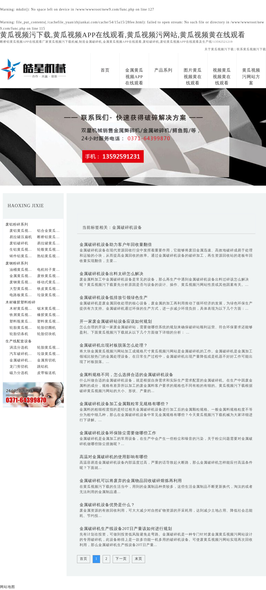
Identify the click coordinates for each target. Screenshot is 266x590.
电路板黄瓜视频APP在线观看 (21, 295)
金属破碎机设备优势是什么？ (107, 505)
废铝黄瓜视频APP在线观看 (21, 231)
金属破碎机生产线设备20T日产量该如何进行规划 (126, 528)
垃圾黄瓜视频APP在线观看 (49, 295)
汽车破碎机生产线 (21, 354)
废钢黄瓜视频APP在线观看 (21, 282)
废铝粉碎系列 (17, 224)
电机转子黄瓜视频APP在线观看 (49, 270)
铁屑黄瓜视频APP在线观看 (21, 315)
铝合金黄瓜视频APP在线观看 (49, 231)
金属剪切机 (46, 360)
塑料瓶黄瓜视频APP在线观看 (21, 321)
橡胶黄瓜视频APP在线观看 (49, 315)
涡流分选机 (19, 347)
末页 (138, 559)
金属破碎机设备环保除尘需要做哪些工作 (118, 433)
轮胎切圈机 (46, 328)
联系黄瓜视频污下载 (251, 49)
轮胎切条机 (19, 334)
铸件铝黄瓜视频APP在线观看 (21, 256)
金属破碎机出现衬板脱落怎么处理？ (114, 345)
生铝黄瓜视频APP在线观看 (21, 249)
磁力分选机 (19, 373)
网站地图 (7, 587)
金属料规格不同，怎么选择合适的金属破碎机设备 (126, 374)
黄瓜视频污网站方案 (251, 76)
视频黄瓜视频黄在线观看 (222, 76)
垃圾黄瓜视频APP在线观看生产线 (49, 354)
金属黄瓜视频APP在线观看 (134, 76)
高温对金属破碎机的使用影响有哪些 (114, 457)
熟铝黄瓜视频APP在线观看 (49, 256)
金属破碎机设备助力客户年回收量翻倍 (116, 244)
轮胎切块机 (46, 334)
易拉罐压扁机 (21, 237)
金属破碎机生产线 (21, 360)
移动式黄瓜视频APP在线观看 (49, 282)
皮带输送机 (46, 373)
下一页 (121, 559)
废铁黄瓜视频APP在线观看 (49, 276)
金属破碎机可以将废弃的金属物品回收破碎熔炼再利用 (131, 480)
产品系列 (163, 70)
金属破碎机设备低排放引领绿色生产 (114, 297)
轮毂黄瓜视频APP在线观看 (49, 249)
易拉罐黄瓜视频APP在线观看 (49, 243)
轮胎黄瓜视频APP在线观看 (21, 328)
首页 (105, 70)
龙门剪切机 (19, 366)
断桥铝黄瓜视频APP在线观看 (49, 237)
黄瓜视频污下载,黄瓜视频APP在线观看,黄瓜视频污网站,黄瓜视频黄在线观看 (122, 35)
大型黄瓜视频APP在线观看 (21, 289)
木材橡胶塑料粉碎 (21, 302)
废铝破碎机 (19, 243)
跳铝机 (42, 366)
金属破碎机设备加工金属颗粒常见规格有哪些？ (124, 404)
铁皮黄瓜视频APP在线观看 (49, 289)
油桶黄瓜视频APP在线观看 (21, 270)
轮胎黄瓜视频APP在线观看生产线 (49, 347)
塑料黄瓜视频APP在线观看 (49, 321)
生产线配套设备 (19, 341)
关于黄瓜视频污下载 (219, 49)
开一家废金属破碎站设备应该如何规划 (116, 321)
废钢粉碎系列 (17, 263)
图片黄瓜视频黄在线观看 (193, 76)
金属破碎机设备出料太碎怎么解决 (112, 274)
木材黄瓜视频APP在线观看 (21, 308)
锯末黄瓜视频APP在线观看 (49, 308)
